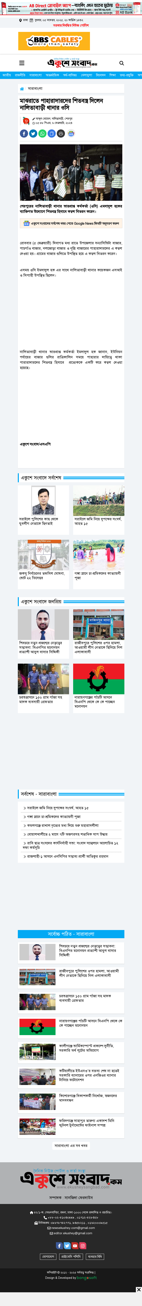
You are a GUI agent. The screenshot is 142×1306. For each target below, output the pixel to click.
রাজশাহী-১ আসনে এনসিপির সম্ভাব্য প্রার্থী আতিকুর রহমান (65, 856)
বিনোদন (101, 75)
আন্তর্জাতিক (52, 75)
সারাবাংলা (36, 75)
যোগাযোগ (48, 1257)
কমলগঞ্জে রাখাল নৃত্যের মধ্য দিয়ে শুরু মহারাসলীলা (61, 825)
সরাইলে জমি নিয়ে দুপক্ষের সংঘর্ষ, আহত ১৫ (56, 808)
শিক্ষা (113, 75)
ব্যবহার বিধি (95, 1257)
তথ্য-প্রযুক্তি (127, 75)
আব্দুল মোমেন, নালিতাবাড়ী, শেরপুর (54, 118)
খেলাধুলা (86, 75)
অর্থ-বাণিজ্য (70, 75)
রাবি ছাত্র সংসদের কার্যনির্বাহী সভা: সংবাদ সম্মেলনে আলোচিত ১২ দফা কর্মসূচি (70, 845)
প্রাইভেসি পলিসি (71, 1257)
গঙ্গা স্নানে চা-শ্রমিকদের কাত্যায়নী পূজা (52, 817)
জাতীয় (7, 75)
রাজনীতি (20, 75)
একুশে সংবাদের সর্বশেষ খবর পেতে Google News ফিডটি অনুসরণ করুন (71, 224)
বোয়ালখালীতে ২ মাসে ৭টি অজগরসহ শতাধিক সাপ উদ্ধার (65, 834)
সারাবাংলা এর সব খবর (71, 1145)
